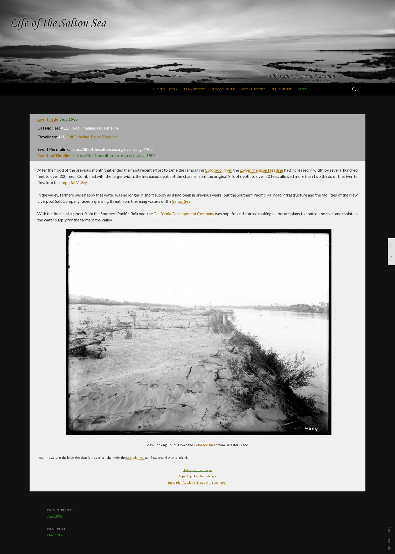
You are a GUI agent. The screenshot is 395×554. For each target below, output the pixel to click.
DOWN (389, 548)
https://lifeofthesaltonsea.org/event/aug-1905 (114, 155)
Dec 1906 (197, 531)
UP (389, 540)
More (302, 89)
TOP (389, 530)
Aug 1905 (69, 119)
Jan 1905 (197, 512)
